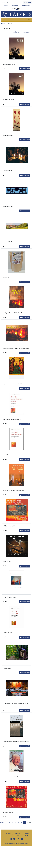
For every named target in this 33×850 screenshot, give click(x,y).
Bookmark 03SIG (7, 206)
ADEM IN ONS (7, 561)
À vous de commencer (9, 597)
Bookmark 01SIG (7, 242)
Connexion (15, 5)
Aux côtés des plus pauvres (11, 455)
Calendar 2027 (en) (8, 99)
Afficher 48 (16, 32)
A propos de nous (7, 834)
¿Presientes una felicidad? (10, 777)
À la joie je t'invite (8, 632)
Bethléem (6, 277)
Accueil (3, 23)
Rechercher (27, 2)
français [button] (6, 5)
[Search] (12, 2)
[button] (16, 8)
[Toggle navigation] (28, 19)
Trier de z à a (26, 32)
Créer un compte (25, 5)
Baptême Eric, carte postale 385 (12, 384)
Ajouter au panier (25, 68)
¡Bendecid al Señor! (8, 812)
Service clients (27, 834)
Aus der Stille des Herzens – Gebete (13, 490)
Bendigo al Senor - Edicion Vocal (12, 313)
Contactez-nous (17, 834)
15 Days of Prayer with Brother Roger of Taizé (16, 741)
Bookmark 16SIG (7, 170)
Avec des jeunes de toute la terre (12, 419)
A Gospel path (7, 668)
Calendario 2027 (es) (9, 64)
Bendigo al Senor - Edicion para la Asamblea (16, 348)
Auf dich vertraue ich (9, 526)
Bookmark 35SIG (7, 135)
